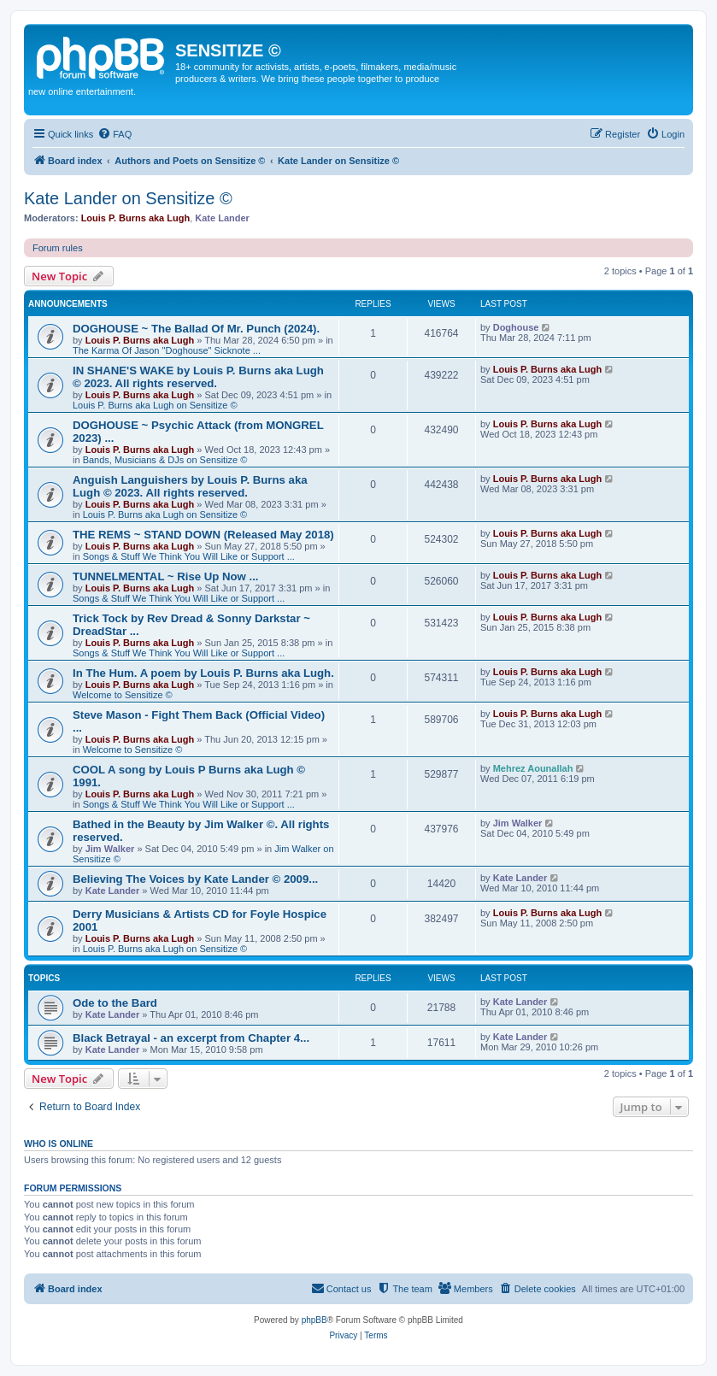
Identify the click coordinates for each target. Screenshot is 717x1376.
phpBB (314, 1320)
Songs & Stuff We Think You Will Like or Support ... (189, 556)
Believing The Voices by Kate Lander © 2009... (195, 879)
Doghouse (516, 327)
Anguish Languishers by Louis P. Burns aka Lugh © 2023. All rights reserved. (190, 486)
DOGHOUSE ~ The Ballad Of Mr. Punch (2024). (196, 328)
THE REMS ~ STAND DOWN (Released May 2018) (203, 534)
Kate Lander (222, 218)
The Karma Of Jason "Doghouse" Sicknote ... (167, 350)
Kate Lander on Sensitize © (128, 198)
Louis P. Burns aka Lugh (136, 218)
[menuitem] (114, 134)
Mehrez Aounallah (533, 768)
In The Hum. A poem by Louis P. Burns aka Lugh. (203, 673)
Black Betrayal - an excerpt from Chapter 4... (191, 1038)
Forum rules (57, 248)
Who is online (58, 1143)
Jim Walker (110, 849)
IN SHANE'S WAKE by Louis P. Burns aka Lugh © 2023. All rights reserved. (198, 377)
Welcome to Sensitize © (123, 695)
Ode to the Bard (115, 1003)
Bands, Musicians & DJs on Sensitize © (165, 460)
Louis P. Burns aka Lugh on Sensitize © (155, 405)
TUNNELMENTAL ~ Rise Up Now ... (165, 576)
